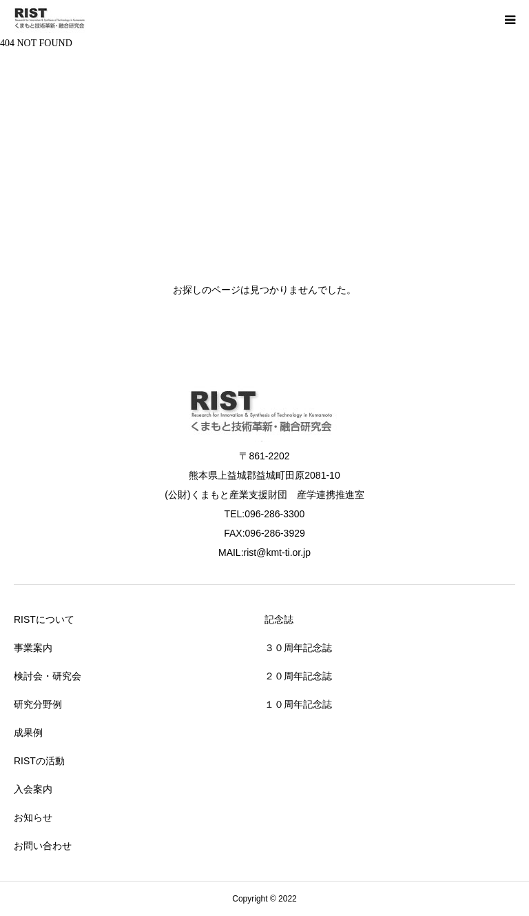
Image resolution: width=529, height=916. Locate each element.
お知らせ (33, 817)
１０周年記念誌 (298, 704)
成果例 (28, 732)
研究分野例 (38, 704)
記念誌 (278, 619)
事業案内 (33, 647)
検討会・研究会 (47, 675)
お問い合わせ (43, 845)
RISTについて (44, 619)
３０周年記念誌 (298, 647)
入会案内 (33, 789)
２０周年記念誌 (298, 675)
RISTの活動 (39, 760)
